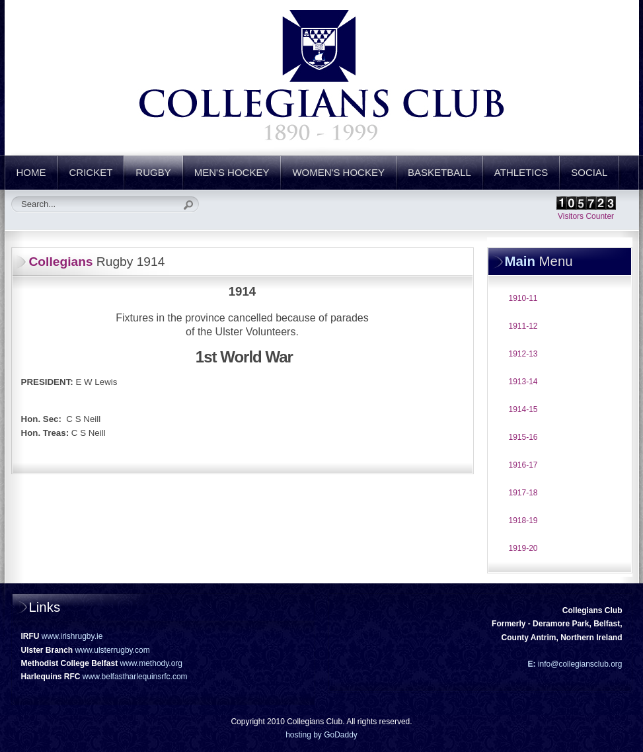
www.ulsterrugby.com (112, 650)
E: (532, 664)
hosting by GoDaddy (321, 734)
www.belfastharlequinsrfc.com (135, 676)
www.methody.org (151, 663)
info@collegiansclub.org (579, 664)
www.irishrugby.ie (72, 636)
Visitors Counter (586, 216)
